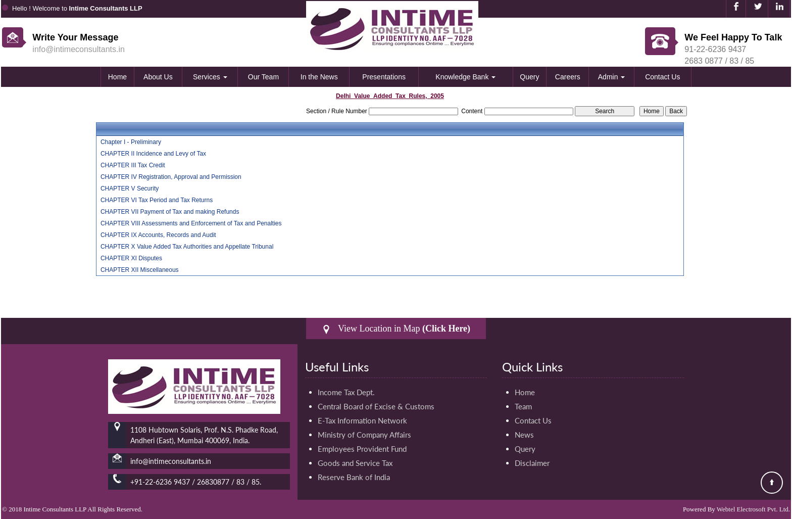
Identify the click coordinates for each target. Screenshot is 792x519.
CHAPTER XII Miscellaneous (140, 269)
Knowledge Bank (465, 77)
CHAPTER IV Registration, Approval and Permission (171, 176)
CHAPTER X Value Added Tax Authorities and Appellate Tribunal (187, 246)
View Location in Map (396, 328)
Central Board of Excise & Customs (376, 406)
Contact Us (662, 77)
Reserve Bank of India (354, 477)
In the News (319, 77)
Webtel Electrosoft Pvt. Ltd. (753, 509)
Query (529, 77)
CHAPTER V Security (130, 188)
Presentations (384, 77)
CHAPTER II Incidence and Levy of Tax (153, 153)
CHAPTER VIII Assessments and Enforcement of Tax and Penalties (191, 223)
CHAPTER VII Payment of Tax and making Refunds (170, 211)
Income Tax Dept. (346, 392)
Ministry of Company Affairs (364, 434)
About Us (158, 77)
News (524, 434)
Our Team (263, 77)
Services (210, 77)
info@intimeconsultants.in (78, 49)
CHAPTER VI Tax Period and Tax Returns (157, 200)
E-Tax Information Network (362, 420)
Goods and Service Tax (355, 462)
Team (523, 406)
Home (117, 77)
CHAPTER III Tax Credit (133, 165)
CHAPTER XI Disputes (131, 258)
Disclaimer (532, 462)
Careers (567, 77)
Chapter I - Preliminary (131, 142)
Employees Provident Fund (362, 448)
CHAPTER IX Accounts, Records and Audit (158, 235)
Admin (611, 77)
